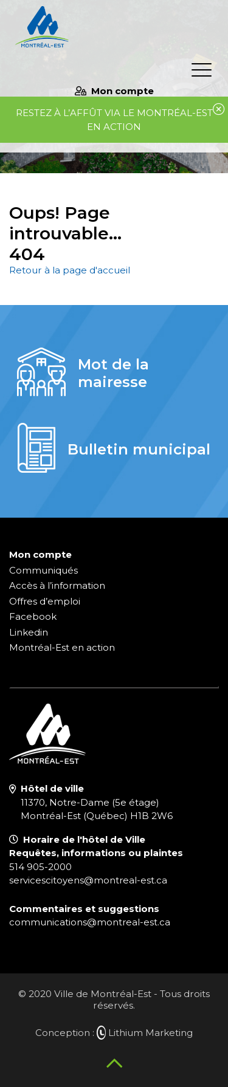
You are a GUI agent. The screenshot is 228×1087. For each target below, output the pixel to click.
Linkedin (28, 632)
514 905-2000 (40, 867)
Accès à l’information (57, 585)
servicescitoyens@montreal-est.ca (88, 880)
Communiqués (43, 570)
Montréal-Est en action (62, 647)
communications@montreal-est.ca (89, 922)
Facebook (33, 616)
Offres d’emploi (44, 601)
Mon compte (114, 91)
